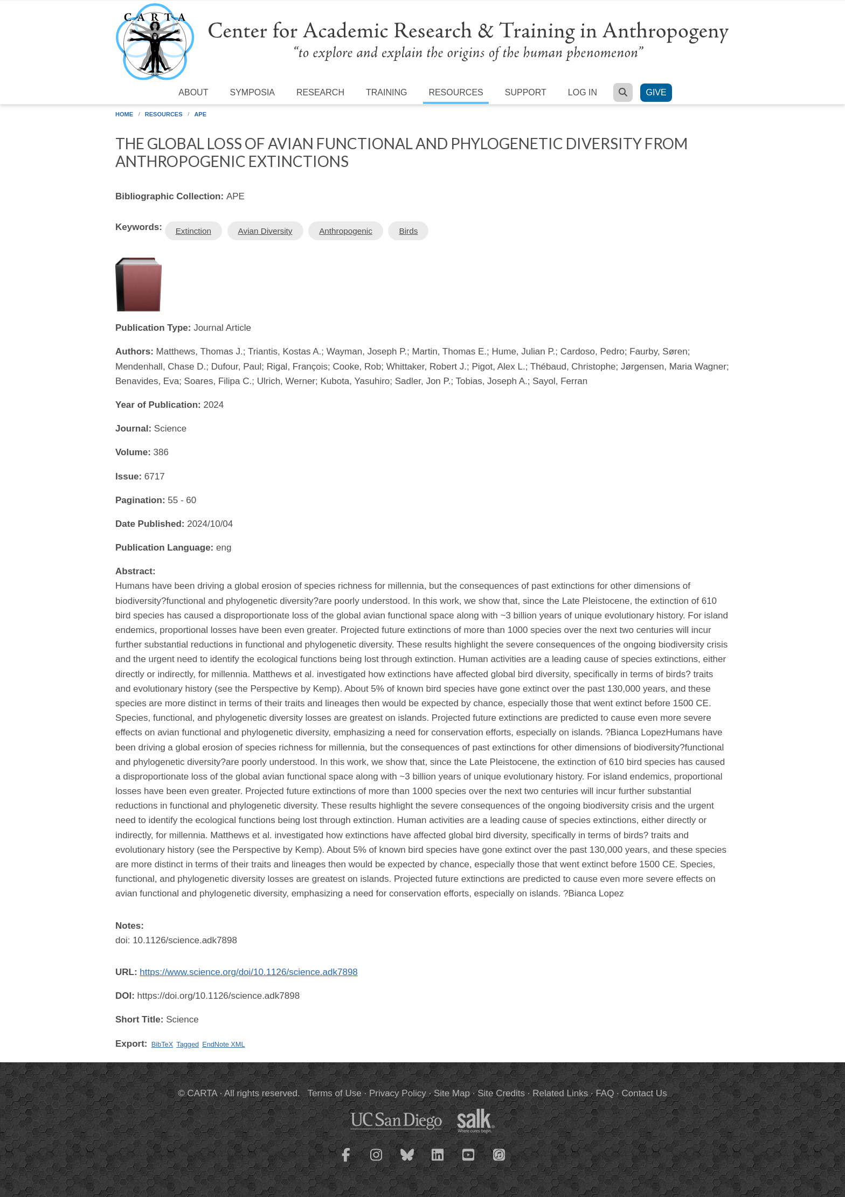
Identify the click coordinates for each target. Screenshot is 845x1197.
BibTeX (162, 1044)
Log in (582, 92)
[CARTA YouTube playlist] (468, 1161)
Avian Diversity (265, 230)
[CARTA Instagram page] (376, 1161)
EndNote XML (223, 1044)
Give (656, 92)
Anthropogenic (345, 230)
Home (124, 114)
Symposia (252, 92)
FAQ (604, 1093)
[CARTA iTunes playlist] (499, 1153)
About (193, 92)
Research (320, 92)
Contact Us (644, 1093)
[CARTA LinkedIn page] (438, 1161)
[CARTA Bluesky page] (407, 1161)
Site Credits (501, 1093)
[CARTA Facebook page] (346, 1161)
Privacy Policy (397, 1093)
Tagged (187, 1044)
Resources (455, 92)
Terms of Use (335, 1093)
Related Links (560, 1093)
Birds (408, 230)
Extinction (193, 230)
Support (525, 92)
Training (386, 92)
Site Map (452, 1093)
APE (200, 114)
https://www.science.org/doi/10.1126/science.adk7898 (248, 972)
